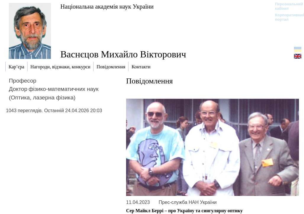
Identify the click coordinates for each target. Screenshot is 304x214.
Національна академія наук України (107, 6)
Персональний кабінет (286, 6)
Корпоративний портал (286, 17)
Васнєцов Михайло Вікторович (123, 54)
